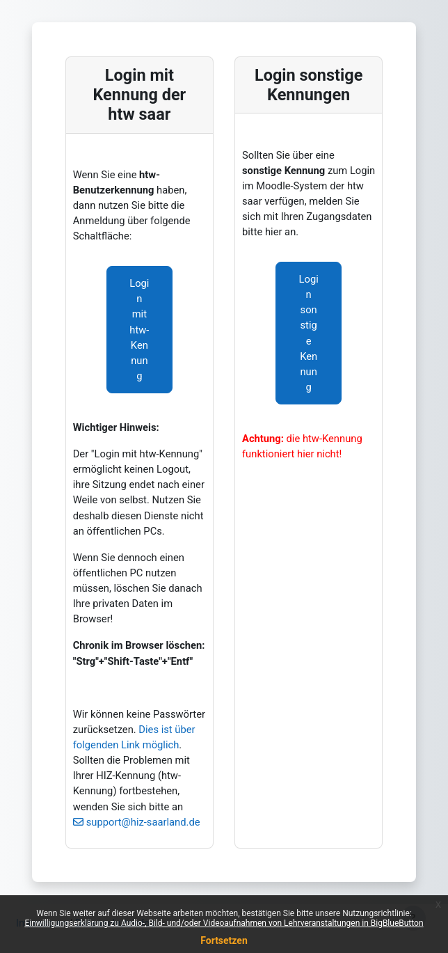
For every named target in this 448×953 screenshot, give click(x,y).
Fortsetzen (224, 940)
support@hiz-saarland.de (143, 822)
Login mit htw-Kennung (139, 329)
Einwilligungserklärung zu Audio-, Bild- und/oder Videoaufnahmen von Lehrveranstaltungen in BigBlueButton (223, 923)
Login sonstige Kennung (309, 333)
